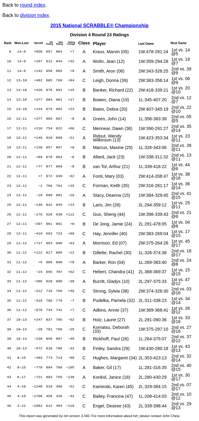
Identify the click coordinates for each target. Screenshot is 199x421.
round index (32, 5)
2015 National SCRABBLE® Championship (100, 25)
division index (34, 15)
